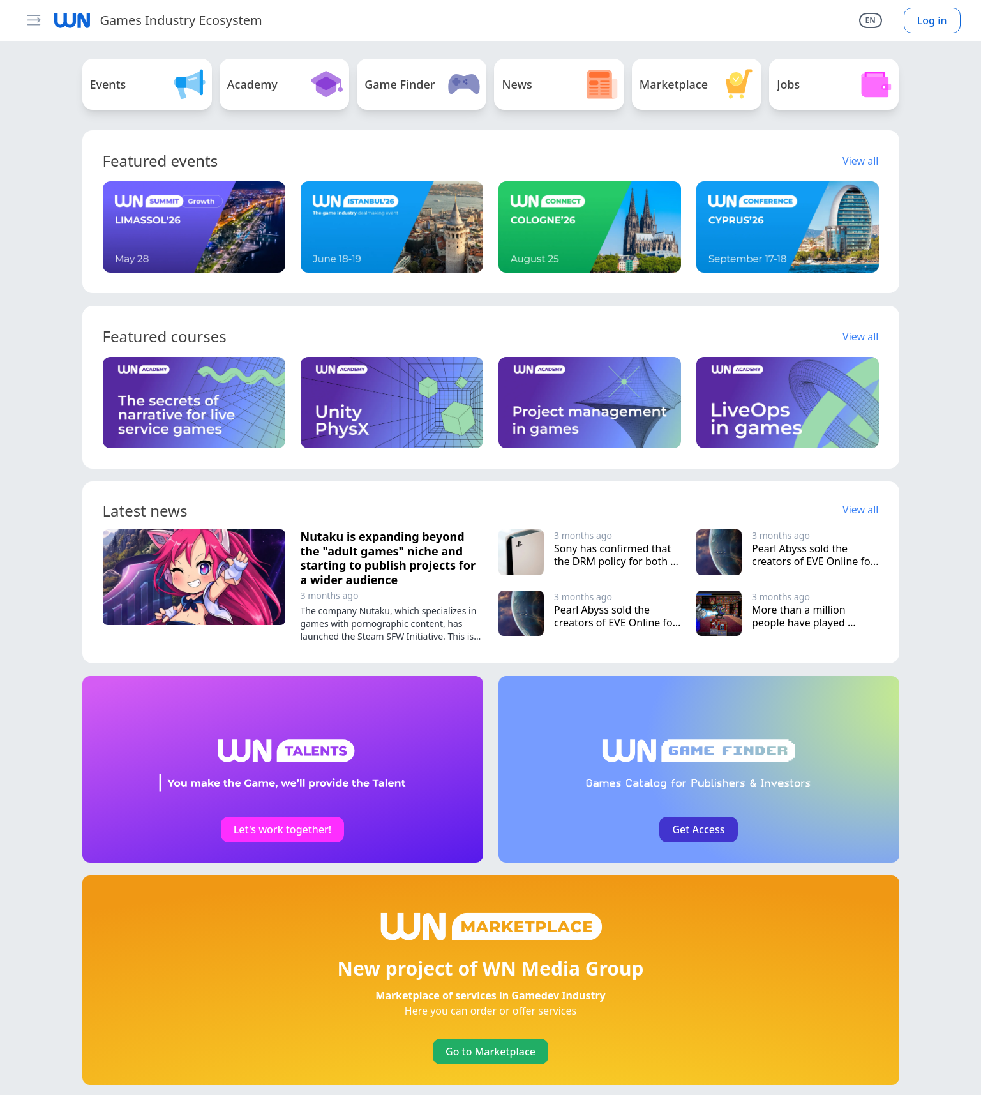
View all (860, 161)
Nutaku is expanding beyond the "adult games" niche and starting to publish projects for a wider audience (388, 558)
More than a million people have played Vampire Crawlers (800, 622)
